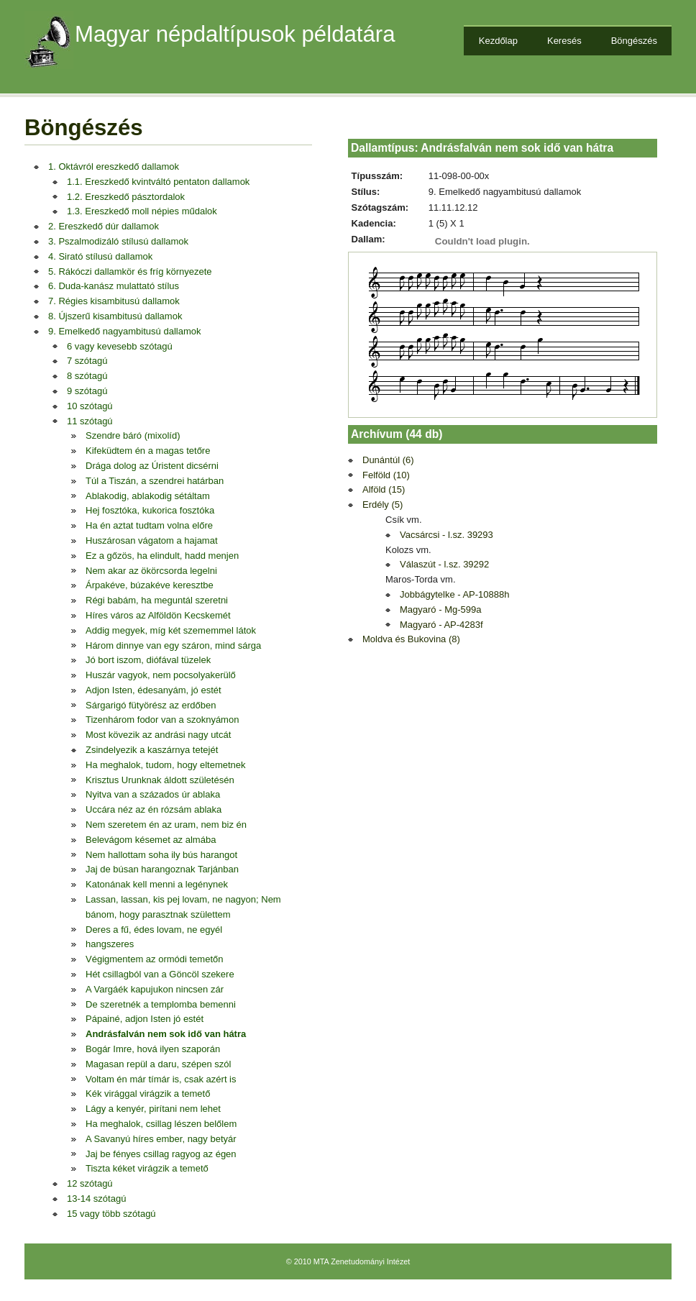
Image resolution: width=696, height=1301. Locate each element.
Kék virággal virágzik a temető (148, 1093)
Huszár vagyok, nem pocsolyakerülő (161, 675)
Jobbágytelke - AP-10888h (455, 594)
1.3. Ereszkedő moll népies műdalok (142, 211)
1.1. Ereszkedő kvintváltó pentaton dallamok (158, 181)
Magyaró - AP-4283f (441, 624)
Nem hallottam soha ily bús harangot (161, 854)
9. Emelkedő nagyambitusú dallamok (124, 331)
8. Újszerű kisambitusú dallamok (115, 316)
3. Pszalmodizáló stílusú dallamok (118, 241)
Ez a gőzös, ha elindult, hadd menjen (162, 555)
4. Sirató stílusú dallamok (100, 256)
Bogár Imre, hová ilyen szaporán (153, 1049)
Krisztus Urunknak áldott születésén (160, 780)
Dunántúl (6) (388, 460)
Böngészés (634, 40)
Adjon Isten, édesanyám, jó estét (153, 690)
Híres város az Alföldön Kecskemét (158, 615)
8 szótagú (87, 375)
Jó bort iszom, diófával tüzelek (148, 659)
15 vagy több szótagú (111, 1213)
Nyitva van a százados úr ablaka (153, 794)
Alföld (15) (383, 489)
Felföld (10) (386, 475)
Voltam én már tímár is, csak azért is (161, 1079)
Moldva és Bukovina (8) (411, 639)
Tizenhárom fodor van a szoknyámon (162, 719)
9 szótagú (87, 390)
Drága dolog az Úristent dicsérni (152, 465)
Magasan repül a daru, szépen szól (158, 1064)
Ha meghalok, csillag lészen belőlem (161, 1123)
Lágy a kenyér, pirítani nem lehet (153, 1108)
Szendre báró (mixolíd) (133, 435)
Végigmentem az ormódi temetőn (154, 959)
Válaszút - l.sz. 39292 (444, 564)
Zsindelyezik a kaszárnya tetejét (152, 749)
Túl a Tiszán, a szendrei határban (155, 480)
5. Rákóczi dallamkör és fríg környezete (130, 271)
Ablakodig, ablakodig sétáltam (148, 495)
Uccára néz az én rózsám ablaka (153, 809)
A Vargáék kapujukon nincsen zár (155, 989)
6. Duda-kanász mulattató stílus (113, 285)
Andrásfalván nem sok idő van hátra (166, 1033)
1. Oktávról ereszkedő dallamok (113, 166)
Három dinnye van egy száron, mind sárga (173, 645)
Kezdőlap (498, 40)
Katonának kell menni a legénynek (157, 884)
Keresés (564, 40)
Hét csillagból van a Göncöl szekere (160, 974)
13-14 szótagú (96, 1198)
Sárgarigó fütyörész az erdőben (151, 705)
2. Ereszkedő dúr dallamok (103, 226)
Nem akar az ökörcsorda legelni (151, 570)
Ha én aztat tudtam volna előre (149, 525)
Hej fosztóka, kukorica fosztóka (150, 510)
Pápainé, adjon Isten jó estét (144, 1018)
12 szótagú (90, 1183)
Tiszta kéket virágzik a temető (147, 1168)
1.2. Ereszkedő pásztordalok (126, 196)
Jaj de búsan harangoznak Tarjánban (162, 869)
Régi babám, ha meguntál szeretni (157, 600)
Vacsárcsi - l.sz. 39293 (446, 534)
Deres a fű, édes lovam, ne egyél (154, 929)
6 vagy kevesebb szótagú (120, 346)
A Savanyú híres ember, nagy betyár (161, 1138)
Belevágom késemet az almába (151, 839)
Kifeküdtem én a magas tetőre (148, 450)
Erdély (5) (382, 504)
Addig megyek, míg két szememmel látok (171, 630)
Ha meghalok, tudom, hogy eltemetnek (166, 764)
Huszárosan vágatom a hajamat (152, 540)
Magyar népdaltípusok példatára (235, 34)
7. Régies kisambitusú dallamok (114, 301)
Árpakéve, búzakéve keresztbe (150, 585)
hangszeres (110, 944)
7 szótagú (87, 360)
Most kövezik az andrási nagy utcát (158, 734)
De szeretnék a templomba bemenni (161, 1004)
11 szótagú (90, 421)
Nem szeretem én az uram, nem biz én (166, 824)
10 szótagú (90, 406)
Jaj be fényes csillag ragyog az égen (161, 1154)
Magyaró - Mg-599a (440, 609)
